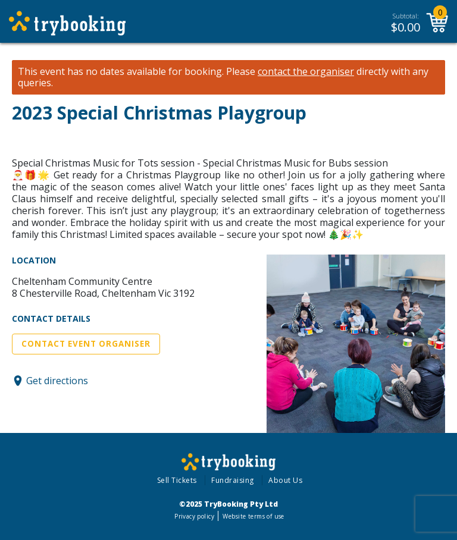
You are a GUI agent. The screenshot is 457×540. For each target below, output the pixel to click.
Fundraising (232, 480)
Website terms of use (253, 516)
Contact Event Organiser (86, 343)
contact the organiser (306, 71)
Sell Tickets (177, 480)
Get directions (57, 380)
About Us (285, 480)
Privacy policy (194, 516)
